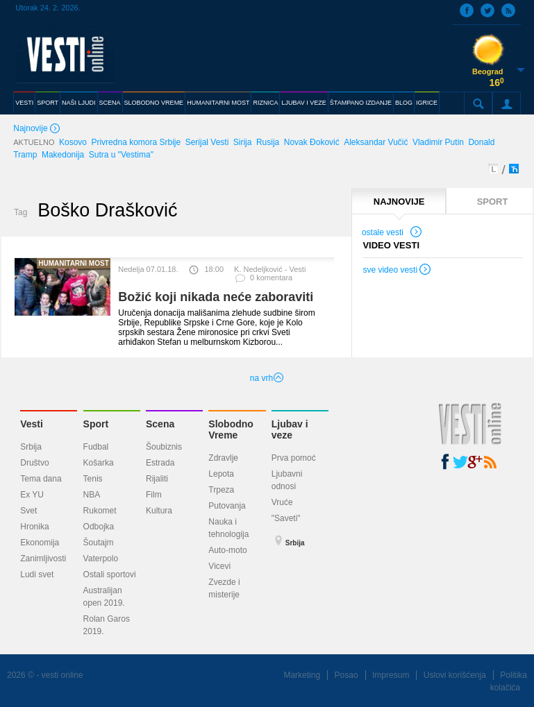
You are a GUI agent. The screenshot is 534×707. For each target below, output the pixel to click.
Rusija (267, 142)
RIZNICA (265, 102)
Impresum (390, 675)
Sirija (242, 142)
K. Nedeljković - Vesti (270, 269)
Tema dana (40, 479)
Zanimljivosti (43, 558)
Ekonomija (39, 542)
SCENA (110, 102)
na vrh (267, 378)
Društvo (34, 463)
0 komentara (263, 280)
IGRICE (426, 102)
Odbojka (99, 526)
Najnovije (37, 129)
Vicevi (219, 566)
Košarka (98, 463)
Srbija (31, 447)
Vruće (282, 502)
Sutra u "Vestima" (121, 155)
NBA (92, 495)
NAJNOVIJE (399, 201)
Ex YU (32, 495)
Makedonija (63, 155)
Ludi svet (36, 574)
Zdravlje (223, 458)
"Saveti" (286, 518)
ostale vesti (392, 234)
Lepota (221, 474)
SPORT (47, 102)
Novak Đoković (312, 142)
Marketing (301, 675)
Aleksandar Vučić (376, 142)
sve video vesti (397, 271)
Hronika (34, 526)
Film (154, 495)
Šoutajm (98, 542)
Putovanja (226, 506)
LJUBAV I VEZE (303, 102)
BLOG (403, 102)
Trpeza (221, 490)
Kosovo (73, 142)
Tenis (93, 479)
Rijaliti (157, 479)
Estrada (160, 463)
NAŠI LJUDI (79, 102)
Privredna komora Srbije (136, 142)
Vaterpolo (100, 558)
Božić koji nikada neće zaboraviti (215, 297)
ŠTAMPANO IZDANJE (361, 102)
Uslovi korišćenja (455, 675)
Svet (28, 511)
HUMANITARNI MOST (218, 102)
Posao (346, 675)
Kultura (159, 511)
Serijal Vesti (207, 142)
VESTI (24, 102)
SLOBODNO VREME (154, 102)
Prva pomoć (294, 458)
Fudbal (96, 447)
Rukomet (100, 511)
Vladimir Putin (438, 142)
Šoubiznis (164, 447)
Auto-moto (227, 550)
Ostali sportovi (109, 574)
